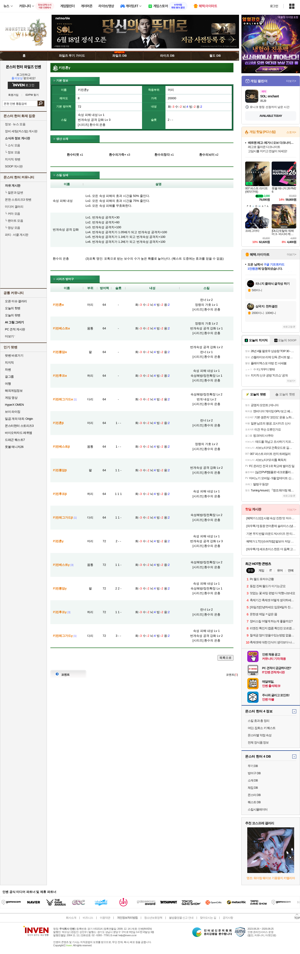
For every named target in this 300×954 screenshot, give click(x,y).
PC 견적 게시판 (15, 329)
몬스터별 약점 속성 (259, 735)
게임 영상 (11, 397)
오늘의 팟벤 (12, 315)
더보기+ (291, 81)
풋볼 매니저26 (14, 446)
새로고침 (287, 326)
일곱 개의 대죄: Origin (19, 418)
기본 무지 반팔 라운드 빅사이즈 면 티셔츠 (271, 533)
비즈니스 (88, 917)
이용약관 (105, 917)
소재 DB (253, 780)
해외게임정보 (13, 390)
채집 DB (253, 787)
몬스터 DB (254, 795)
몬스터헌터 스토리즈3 (19, 425)
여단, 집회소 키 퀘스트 (261, 728)
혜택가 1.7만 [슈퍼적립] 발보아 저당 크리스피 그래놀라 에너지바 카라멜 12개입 (271, 541)
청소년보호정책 (153, 917)
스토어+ (291, 132)
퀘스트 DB (254, 802)
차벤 (8, 369)
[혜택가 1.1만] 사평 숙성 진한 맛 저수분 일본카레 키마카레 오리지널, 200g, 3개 (271, 518)
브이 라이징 (12, 411)
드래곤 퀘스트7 (15, 439)
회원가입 (13, 95)
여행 (8, 383)
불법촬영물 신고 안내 (181, 917)
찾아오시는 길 (208, 917)
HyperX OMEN (14, 404)
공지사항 (228, 917)
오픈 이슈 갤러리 (16, 301)
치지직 (9, 362)
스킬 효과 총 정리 (258, 720)
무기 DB (253, 766)
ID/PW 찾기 (32, 95)
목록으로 (225, 657)
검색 (41, 103)
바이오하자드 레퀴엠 (18, 432)
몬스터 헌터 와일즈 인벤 (23, 67)
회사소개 (71, 917)
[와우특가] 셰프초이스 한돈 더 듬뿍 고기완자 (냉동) (271, 549)
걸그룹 (9, 376)
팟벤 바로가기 (14, 355)
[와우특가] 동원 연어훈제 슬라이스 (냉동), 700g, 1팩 (271, 526)
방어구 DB (254, 773)
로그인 (274, 6)
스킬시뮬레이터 (257, 809)
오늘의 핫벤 (12, 308)
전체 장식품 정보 (258, 742)
